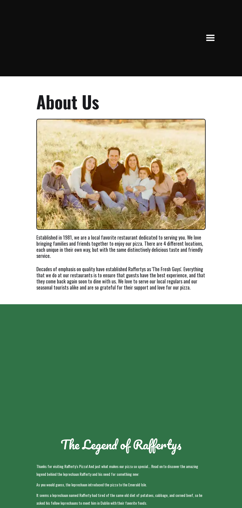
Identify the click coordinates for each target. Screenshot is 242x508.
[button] (210, 38)
